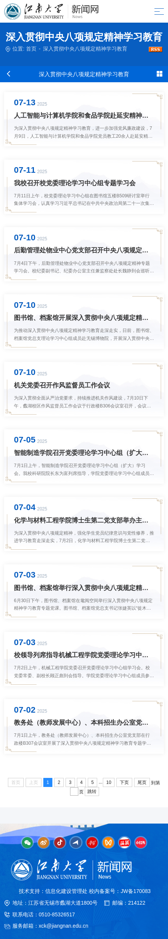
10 (108, 782)
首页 (31, 49)
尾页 (142, 782)
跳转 (91, 791)
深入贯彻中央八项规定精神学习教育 (85, 49)
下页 (124, 782)
